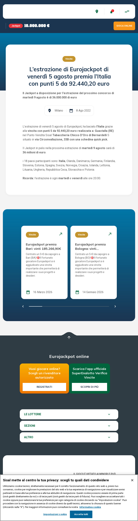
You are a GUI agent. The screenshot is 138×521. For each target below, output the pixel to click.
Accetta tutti (81, 514)
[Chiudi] (132, 480)
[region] (69, 497)
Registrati (44, 386)
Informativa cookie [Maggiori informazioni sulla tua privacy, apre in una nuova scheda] (90, 507)
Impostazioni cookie (55, 514)
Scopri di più (89, 386)
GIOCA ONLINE (124, 26)
